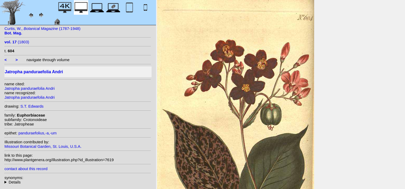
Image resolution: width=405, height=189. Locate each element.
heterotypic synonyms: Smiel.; (77, 182)
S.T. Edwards (31, 106)
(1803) (16, 42)
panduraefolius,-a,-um (37, 133)
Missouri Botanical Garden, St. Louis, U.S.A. (42, 146)
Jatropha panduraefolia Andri (29, 88)
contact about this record (25, 168)
